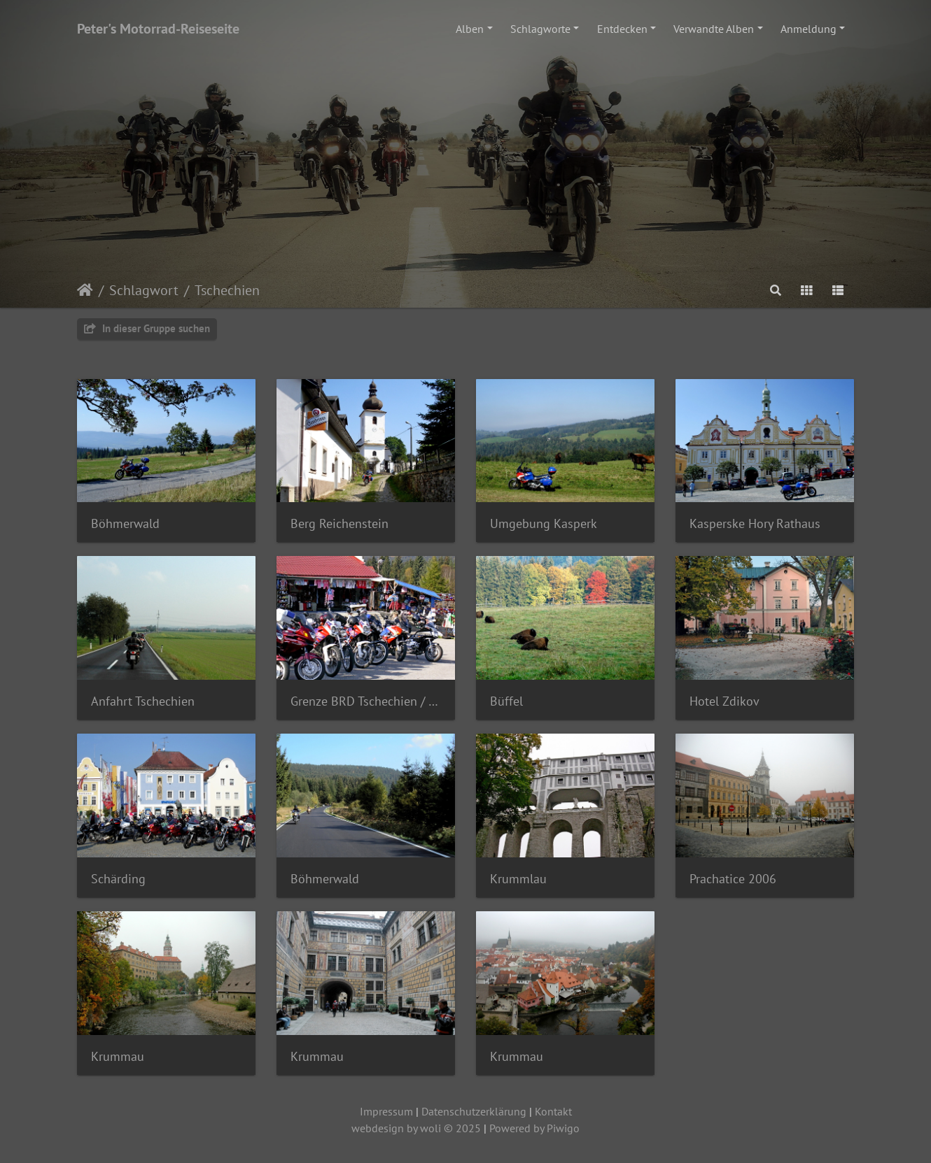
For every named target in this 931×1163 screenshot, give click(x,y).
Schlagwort (143, 290)
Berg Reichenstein (339, 523)
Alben (470, 29)
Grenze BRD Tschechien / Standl (365, 701)
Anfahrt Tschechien (143, 701)
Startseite (85, 290)
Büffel (506, 701)
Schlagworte (540, 29)
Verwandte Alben (713, 29)
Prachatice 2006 (733, 878)
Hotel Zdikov (725, 701)
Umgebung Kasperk (543, 523)
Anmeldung (808, 29)
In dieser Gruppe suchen (147, 328)
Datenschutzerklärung (473, 1111)
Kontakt (553, 1111)
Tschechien (227, 290)
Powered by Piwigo (534, 1128)
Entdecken (622, 29)
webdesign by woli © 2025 (416, 1128)
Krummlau (518, 878)
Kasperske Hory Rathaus (755, 523)
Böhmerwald (125, 523)
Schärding (118, 878)
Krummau (117, 1056)
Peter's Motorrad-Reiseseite (158, 29)
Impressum (386, 1111)
